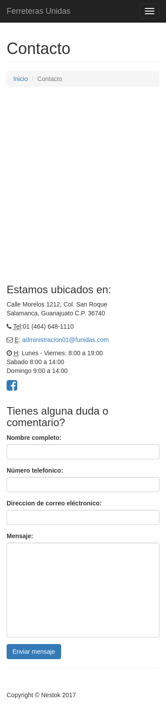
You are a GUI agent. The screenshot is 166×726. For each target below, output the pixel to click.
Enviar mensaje (33, 651)
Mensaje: (20, 536)
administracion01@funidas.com (65, 339)
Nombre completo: (34, 437)
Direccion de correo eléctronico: (54, 503)
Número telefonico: (35, 470)
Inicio (20, 78)
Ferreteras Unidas (38, 11)
